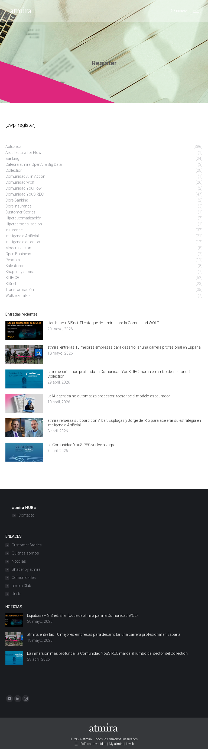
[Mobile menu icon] (196, 11)
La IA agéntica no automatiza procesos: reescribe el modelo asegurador (108, 396)
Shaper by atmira (26, 569)
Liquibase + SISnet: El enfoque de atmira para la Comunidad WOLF (103, 323)
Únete (16, 594)
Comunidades (24, 577)
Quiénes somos (25, 553)
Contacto (26, 515)
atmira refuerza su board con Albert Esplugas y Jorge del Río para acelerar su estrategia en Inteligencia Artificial (124, 422)
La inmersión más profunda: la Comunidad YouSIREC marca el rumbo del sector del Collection (118, 373)
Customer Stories (27, 545)
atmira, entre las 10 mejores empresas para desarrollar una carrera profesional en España (124, 347)
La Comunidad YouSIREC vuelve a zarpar (82, 445)
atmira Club (21, 585)
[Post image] (24, 330)
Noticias (19, 561)
